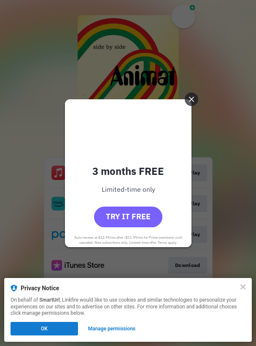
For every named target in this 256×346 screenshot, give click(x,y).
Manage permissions (112, 329)
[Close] (243, 287)
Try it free (128, 216)
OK (44, 329)
